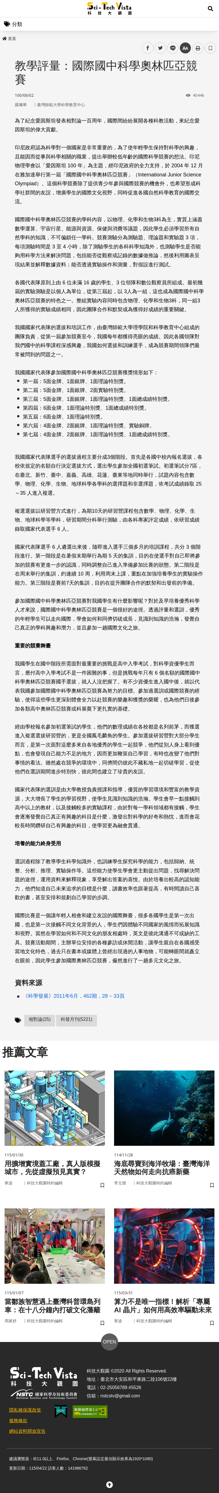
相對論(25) (39, 1019)
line (171, 48)
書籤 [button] (210, 48)
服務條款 (18, 1420)
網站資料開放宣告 (27, 1431)
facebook (147, 48)
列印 (198, 48)
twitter (160, 48)
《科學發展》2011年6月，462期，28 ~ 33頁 (74, 996)
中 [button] (185, 48)
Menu (8, 8)
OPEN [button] (109, 1341)
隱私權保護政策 (25, 1410)
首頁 (9, 38)
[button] (210, 8)
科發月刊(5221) (76, 1019)
